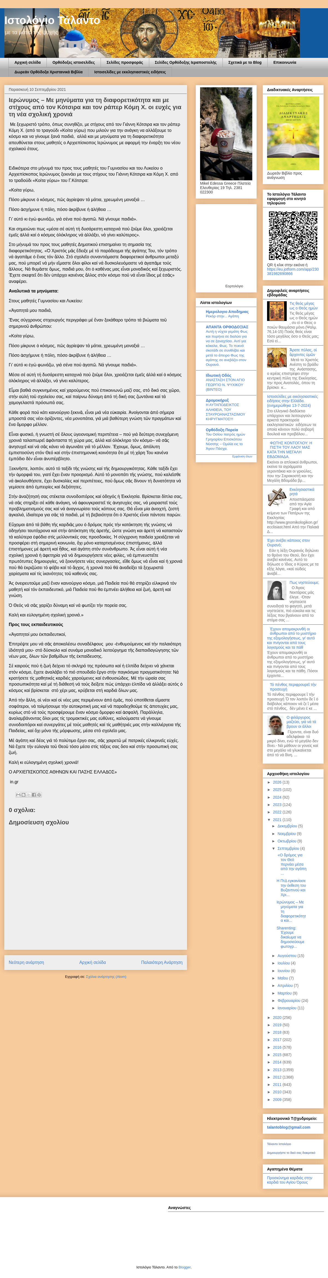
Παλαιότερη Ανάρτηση (162, 962)
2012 (278, 1077)
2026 (278, 782)
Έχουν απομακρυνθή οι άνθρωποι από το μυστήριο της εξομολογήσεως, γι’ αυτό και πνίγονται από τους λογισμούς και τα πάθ (291, 638)
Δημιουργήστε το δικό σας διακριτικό (291, 1152)
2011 (278, 1084)
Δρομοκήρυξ (217, 400)
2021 (278, 820)
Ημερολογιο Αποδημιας (227, 311)
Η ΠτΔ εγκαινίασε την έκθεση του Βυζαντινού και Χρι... (291, 888)
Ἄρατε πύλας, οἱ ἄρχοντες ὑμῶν (303, 352)
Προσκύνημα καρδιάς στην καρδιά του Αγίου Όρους (289, 1180)
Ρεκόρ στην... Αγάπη (222, 316)
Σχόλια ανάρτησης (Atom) (106, 977)
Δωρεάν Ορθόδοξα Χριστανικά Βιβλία (48, 72)
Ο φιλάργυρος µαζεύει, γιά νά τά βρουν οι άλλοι (301, 722)
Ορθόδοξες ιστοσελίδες (73, 62)
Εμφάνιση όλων (242, 456)
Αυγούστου (287, 956)
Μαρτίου (285, 993)
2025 (278, 789)
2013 (278, 1070)
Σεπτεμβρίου (288, 848)
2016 (278, 1047)
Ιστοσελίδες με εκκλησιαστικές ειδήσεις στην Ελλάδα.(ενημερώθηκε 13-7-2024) (292, 401)
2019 (278, 1025)
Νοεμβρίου (287, 833)
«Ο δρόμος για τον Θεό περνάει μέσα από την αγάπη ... (291, 864)
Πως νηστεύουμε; (304, 582)
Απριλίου (285, 985)
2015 (278, 1055)
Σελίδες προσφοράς (125, 62)
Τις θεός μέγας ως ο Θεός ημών (304, 305)
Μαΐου (283, 978)
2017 (278, 1040)
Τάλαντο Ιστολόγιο (279, 1144)
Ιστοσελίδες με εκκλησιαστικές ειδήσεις (130, 72)
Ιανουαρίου (287, 1008)
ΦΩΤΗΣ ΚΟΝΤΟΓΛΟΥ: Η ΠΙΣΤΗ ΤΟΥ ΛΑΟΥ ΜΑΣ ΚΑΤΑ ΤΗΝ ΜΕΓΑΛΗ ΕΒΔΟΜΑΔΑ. (289, 450)
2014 (278, 1062)
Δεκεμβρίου (287, 826)
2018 (278, 1032)
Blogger (184, 1267)
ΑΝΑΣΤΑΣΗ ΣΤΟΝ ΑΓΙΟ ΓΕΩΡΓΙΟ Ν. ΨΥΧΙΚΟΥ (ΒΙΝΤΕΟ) (225, 385)
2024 (278, 797)
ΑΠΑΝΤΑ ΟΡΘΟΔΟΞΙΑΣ (227, 327)
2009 (278, 1099)
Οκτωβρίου (287, 841)
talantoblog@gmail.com (288, 1127)
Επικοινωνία (284, 62)
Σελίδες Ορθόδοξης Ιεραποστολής (186, 62)
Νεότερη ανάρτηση (26, 962)
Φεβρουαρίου (289, 1000)
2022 (278, 812)
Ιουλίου (284, 963)
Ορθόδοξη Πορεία (222, 430)
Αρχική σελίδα (27, 62)
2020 (278, 1017)
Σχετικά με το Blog (245, 62)
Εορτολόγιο (234, 286)
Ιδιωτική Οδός (218, 375)
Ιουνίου (284, 971)
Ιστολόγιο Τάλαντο (52, 20)
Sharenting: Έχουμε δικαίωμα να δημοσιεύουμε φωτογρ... (290, 937)
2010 (278, 1092)
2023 (278, 804)
